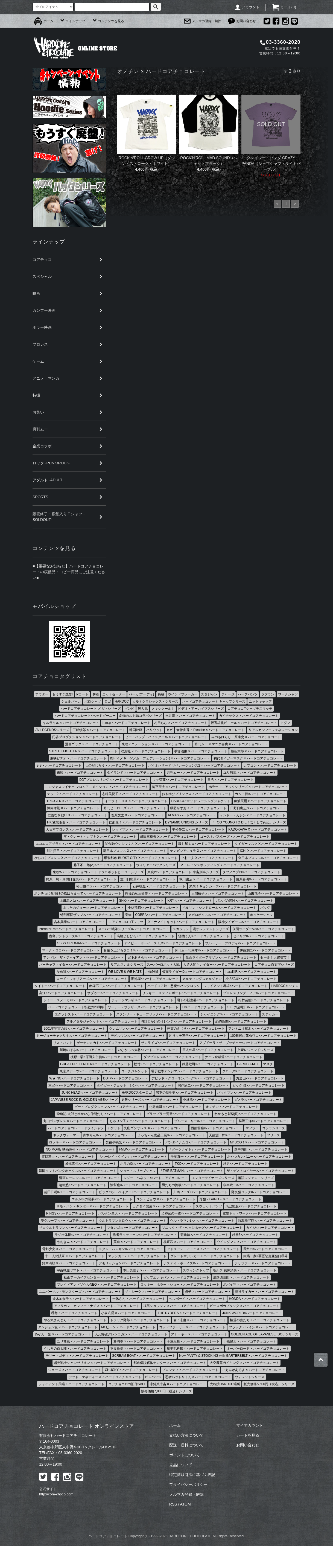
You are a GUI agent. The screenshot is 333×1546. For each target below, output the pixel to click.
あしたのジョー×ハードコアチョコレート (93, 908)
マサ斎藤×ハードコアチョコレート (178, 780)
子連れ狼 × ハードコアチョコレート (193, 1341)
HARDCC (122, 701)
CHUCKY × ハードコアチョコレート (131, 1370)
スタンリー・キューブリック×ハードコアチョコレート (156, 1014)
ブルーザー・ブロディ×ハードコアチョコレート (240, 943)
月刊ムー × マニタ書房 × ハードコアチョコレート (231, 744)
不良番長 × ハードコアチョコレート (136, 1348)
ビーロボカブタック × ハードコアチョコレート (244, 1306)
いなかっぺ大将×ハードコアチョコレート (148, 1050)
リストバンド (63, 1043)
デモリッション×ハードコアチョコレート (129, 1263)
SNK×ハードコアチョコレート (141, 900)
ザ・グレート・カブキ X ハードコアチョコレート (99, 836)
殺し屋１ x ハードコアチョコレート (204, 844)
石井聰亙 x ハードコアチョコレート (159, 886)
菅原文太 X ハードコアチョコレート (137, 815)
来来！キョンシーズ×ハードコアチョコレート (223, 886)
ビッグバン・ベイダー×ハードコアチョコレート (134, 1192)
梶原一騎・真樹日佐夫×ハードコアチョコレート (81, 879)
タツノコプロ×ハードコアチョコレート (251, 872)
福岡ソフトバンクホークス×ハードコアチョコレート (77, 1171)
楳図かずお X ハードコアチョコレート (198, 808)
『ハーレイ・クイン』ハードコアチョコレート (132, 1156)
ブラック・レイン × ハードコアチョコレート (262, 1327)
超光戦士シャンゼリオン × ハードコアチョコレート (92, 1363)
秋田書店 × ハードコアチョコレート (205, 879)
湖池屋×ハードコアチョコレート (155, 979)
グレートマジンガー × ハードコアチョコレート (205, 1256)
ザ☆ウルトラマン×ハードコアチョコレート (71, 1228)
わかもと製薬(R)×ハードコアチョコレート (245, 1114)
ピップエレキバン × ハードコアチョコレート (176, 1277)
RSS (173, 1504)
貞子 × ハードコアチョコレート (208, 1292)
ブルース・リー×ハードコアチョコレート (204, 1121)
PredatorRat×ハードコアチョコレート (67, 929)
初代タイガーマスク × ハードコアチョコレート (248, 758)
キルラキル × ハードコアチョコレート (71, 723)
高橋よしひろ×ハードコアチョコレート (145, 936)
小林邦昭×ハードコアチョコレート (153, 908)
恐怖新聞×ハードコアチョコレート (241, 1021)
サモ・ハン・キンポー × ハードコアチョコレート (92, 1206)
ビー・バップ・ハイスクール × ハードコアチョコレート (166, 737)
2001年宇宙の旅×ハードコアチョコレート (75, 1028)
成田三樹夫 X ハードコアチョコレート (168, 836)
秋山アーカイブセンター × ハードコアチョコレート (102, 1277)
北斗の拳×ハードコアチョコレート (145, 1164)
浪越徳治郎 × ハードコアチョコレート (241, 1277)
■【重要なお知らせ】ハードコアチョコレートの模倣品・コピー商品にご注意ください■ (69, 572)
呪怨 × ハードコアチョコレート (74, 1313)
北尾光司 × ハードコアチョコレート (175, 1107)
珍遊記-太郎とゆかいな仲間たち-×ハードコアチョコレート (100, 1114)
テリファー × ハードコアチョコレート (263, 1263)
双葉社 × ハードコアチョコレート (146, 751)
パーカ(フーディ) (141, 694)
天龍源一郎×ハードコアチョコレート (236, 1135)
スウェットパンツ (209, 1206)
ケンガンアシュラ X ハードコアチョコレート (203, 851)
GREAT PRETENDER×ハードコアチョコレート (95, 1064)
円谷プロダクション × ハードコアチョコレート (87, 737)
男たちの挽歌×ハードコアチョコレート (191, 1185)
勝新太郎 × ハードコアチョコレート (257, 751)
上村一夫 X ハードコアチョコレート (208, 858)
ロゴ (107, 701)
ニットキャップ (260, 701)
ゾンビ (129, 709)
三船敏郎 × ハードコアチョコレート (99, 730)
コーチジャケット (134, 1071)
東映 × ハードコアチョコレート (80, 773)
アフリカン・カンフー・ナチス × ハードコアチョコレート (97, 1306)
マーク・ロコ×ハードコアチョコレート (71, 950)
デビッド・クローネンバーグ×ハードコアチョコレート (191, 1078)
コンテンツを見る (108, 21)
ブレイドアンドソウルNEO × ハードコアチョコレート (97, 1284)
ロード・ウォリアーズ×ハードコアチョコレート (91, 979)
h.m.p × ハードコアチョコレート (127, 723)
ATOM (185, 1504)
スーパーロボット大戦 (163, 964)
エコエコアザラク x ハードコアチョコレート (68, 844)
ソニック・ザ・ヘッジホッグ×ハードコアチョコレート (202, 1228)
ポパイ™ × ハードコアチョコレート (249, 1284)
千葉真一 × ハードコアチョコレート (197, 1156)
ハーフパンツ (248, 694)
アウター (41, 694)
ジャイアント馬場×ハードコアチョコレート (235, 986)
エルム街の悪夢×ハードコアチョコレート (102, 1199)
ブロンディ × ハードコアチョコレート (190, 1370)
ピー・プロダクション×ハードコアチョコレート (109, 1107)
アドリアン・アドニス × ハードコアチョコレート (203, 1249)
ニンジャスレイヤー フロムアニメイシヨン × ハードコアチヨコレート (96, 787)
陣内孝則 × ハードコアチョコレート (73, 808)
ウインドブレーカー (182, 694)
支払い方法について (186, 1435)
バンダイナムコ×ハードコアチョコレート (195, 1142)
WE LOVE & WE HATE (125, 972)
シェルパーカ (71, 701)
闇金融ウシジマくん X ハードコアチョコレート (140, 844)
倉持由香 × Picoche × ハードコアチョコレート (210, 730)
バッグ (265, 908)
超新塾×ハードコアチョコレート (83, 1185)
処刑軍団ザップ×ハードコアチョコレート (90, 915)
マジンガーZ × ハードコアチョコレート (137, 1256)
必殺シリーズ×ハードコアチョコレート (150, 1100)
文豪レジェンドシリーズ (255, 1050)
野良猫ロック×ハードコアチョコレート (260, 1192)
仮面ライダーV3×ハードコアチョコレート (263, 929)
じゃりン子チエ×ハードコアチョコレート (140, 1121)
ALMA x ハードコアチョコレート (192, 815)
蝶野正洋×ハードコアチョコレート (264, 1121)
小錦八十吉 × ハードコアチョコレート (178, 1384)
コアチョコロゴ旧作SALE (127, 1384)
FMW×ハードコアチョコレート (142, 1149)
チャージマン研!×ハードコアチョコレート (142, 1000)
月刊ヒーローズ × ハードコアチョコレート (135, 808)
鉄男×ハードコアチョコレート (245, 1164)
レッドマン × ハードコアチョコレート (140, 829)
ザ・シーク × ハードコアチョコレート (153, 1292)
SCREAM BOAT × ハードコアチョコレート (144, 1356)
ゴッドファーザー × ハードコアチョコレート (192, 1327)
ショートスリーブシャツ (138, 1171)
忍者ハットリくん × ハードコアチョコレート (198, 1377)
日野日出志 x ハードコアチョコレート (258, 808)
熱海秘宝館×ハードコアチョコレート (265, 1220)
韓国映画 (135, 730)
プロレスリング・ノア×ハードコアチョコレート (258, 993)
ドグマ (285, 723)
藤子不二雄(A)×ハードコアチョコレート (103, 865)
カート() (284, 7)
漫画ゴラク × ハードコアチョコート (91, 744)
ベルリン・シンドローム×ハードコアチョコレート (219, 908)
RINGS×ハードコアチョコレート (70, 1213)
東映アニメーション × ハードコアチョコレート (156, 744)
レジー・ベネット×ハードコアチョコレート (156, 1178)
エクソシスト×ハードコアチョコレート (83, 1014)
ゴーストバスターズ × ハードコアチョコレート (235, 836)
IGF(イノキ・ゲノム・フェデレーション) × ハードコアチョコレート (160, 758)
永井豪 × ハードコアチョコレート (190, 716)
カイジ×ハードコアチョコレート (270, 1228)
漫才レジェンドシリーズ (211, 929)
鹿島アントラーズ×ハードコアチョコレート (81, 936)
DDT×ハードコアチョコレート (125, 1078)
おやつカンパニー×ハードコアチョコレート (259, 1156)
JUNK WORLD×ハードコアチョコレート (252, 1313)
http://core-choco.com (56, 1494)
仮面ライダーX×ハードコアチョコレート (192, 972)
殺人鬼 (143, 709)
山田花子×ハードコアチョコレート (273, 893)
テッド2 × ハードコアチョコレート (72, 794)
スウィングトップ (196, 1270)
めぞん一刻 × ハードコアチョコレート (63, 1334)
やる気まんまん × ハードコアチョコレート (75, 1320)
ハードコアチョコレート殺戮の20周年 (76, 1007)
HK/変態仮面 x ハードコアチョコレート (76, 822)
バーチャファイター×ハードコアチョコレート (73, 964)
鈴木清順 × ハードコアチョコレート (68, 1263)
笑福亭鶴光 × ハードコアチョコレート (134, 1142)
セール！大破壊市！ (275, 957)
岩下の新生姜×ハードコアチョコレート (206, 1000)
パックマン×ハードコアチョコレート (244, 1092)
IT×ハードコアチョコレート (202, 1007)
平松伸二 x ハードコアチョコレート (198, 829)
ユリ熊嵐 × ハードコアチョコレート (249, 773)
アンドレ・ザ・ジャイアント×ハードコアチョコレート (83, 957)
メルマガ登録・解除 (202, 21)
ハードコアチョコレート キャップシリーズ (213, 701)
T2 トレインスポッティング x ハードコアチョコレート (219, 865)
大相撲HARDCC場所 (225, 1384)
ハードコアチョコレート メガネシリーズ (91, 709)
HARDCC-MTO (248, 1064)
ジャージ (227, 694)
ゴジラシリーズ (273, 1128)
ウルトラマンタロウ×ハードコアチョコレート (132, 1220)
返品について (180, 1465)
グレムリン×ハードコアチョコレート (136, 1028)
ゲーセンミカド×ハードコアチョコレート (107, 1043)
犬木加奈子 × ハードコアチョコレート (80, 1299)
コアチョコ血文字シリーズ (274, 964)
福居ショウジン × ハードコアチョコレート (174, 1306)
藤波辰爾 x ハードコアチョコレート (260, 801)
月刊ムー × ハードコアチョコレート (193, 773)
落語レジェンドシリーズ (256, 1178)
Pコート (82, 694)
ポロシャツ (92, 701)
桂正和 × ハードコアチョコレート (188, 1242)
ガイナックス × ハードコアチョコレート (249, 716)
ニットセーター (113, 694)
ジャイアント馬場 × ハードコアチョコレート (72, 1384)
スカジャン (181, 929)
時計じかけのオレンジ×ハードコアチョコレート (176, 1021)
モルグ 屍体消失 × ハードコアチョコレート (244, 1270)
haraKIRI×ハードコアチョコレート (251, 972)
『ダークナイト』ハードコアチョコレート (199, 1149)
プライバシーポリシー (188, 1484)
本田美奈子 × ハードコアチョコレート (151, 1270)
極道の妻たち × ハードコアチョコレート (260, 1320)
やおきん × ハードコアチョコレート (83, 1242)
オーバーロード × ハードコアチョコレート (258, 1348)
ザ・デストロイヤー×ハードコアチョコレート (260, 1171)
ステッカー (270, 1014)
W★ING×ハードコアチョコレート (74, 1078)
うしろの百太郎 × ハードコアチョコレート (75, 1348)
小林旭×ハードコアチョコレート (207, 1100)
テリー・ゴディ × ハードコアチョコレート (77, 1356)
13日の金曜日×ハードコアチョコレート (256, 1007)
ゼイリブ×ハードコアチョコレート (258, 936)
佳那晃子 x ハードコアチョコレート (135, 822)
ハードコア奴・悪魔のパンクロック (173, 986)
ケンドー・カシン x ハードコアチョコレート (253, 815)
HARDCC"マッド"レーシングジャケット (200, 801)
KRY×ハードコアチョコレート (190, 900)
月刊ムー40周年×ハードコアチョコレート (205, 950)
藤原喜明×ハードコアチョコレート (261, 879)
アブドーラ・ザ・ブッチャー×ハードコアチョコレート (239, 1043)
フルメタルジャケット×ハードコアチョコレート (101, 1021)
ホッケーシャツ (261, 915)
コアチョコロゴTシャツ (126, 922)
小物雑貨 (151, 972)
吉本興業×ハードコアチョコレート (79, 922)
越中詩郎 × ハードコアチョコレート (260, 1149)
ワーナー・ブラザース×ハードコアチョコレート (143, 1007)
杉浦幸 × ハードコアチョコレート (138, 1341)
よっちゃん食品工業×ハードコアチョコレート (171, 1135)
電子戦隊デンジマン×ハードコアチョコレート (184, 1071)
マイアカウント (249, 1425)
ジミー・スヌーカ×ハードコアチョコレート (75, 1000)
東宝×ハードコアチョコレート (70, 1085)
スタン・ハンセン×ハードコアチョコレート (131, 1249)
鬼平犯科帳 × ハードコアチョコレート (195, 1348)
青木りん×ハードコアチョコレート (108, 1135)
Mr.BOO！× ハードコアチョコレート (257, 1142)
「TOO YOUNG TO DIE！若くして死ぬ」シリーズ (249, 822)
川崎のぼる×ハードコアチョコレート (87, 1050)
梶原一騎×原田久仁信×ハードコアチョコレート (105, 1057)
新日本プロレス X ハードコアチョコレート (134, 851)
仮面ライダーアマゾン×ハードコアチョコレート (221, 957)
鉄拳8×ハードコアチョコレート (255, 1235)
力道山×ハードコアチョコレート (260, 1078)
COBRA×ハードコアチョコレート (160, 915)
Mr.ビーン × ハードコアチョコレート (128, 1327)
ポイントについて (184, 1455)
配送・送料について (186, 1445)
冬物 (95, 694)
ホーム (43, 21)
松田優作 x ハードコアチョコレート (102, 886)
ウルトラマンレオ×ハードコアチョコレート (202, 1220)
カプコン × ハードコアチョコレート (270, 765)
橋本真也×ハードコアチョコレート (90, 1164)
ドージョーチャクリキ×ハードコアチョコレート (71, 1036)
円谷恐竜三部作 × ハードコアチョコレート (156, 893)
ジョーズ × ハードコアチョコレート (74, 1370)
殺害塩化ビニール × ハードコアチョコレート (244, 723)
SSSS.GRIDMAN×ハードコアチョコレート (88, 943)
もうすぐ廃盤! (62, 694)
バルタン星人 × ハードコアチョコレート (128, 1213)
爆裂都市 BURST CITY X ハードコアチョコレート (140, 858)
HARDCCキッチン (285, 986)
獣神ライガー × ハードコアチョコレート (264, 1292)
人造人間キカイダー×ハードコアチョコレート (217, 964)
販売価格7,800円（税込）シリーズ (166, 1391)
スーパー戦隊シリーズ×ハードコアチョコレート (133, 929)
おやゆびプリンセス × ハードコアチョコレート (196, 794)
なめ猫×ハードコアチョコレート (80, 972)
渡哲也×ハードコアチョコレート (134, 1185)
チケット (113, 1128)
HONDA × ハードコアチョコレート (254, 1299)
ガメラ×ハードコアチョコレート (258, 1100)
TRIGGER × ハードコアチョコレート (73, 801)
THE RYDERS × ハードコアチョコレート (188, 1313)
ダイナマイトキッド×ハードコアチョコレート (181, 922)
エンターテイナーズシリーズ (213, 1178)
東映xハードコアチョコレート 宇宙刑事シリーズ (183, 872)
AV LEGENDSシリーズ (52, 730)
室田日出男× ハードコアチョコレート (148, 879)
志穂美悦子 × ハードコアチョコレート (130, 794)
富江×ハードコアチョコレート (61, 993)
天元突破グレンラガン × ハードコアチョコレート (131, 1334)
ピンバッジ (153, 1377)
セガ (169, 730)
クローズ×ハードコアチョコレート (247, 1071)
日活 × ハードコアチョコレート (230, 780)
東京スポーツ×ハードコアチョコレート (88, 1071)
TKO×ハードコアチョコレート (197, 1164)
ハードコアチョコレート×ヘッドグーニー (85, 716)
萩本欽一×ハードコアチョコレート (248, 1185)
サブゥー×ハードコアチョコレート (112, 993)
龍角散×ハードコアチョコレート (204, 1235)
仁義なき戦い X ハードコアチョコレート (77, 815)
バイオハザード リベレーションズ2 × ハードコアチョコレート (194, 765)
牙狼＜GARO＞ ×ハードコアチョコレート (230, 1199)
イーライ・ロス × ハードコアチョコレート (136, 801)
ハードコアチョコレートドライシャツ (76, 1128)
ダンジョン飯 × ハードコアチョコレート (68, 1327)
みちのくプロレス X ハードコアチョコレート (67, 858)
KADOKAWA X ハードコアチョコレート (257, 829)
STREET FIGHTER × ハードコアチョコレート (83, 751)
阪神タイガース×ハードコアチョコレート (248, 922)
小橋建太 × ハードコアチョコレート (249, 1341)
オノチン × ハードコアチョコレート (232, 1107)
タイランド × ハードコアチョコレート (135, 773)
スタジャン (209, 694)
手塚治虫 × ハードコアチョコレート (200, 751)
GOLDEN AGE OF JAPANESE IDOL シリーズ (264, 1334)
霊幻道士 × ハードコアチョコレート (68, 1156)
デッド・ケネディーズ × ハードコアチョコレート (105, 1377)
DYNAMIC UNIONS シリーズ (186, 822)
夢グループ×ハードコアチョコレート (68, 1220)
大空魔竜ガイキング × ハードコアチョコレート (244, 1363)
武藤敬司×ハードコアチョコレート (207, 1064)
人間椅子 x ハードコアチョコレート (217, 893)
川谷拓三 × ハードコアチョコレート (73, 851)
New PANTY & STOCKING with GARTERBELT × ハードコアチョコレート (233, 1356)
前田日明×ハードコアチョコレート (69, 1192)
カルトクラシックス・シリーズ (155, 701)
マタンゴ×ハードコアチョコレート (132, 1228)
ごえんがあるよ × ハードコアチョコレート (253, 1370)
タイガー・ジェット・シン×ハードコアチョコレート (135, 1085)
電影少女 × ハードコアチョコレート (68, 1249)
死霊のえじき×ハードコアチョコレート (196, 1028)
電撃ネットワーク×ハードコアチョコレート (255, 1213)
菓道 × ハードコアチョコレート (136, 1242)
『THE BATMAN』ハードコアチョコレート (191, 1171)
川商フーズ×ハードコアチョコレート (200, 1192)
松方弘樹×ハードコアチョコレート (251, 979)
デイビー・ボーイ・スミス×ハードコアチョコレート (162, 943)
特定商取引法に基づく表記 (192, 1474)
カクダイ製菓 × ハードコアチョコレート (162, 1206)
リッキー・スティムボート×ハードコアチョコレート (181, 993)
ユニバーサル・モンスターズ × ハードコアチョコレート (80, 1292)
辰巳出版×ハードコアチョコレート (251, 1206)
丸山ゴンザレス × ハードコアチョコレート (74, 1121)
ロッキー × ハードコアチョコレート (75, 1142)
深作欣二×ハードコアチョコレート (203, 1085)
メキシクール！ (162, 709)
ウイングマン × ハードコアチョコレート (246, 1242)
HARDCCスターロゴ (137, 1092)
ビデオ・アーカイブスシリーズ (201, 709)
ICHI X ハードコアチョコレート (263, 851)
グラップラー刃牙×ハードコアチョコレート (178, 1114)
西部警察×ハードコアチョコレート (216, 1128)
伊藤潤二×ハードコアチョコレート (265, 950)
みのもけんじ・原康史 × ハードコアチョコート (246, 737)
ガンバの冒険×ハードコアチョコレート (244, 900)
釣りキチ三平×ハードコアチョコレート (198, 1036)
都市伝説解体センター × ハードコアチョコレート (169, 1363)
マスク (268, 1064)
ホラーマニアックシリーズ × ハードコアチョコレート (248, 787)
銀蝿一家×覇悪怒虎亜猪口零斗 (265, 1256)
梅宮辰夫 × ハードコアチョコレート (178, 787)
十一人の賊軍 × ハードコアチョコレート (75, 1256)
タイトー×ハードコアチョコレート (60, 986)
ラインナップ (72, 21)
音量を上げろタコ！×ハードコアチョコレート (137, 950)
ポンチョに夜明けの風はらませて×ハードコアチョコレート (77, 893)
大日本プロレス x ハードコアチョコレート (77, 829)
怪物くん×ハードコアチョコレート (203, 936)
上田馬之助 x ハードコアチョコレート (88, 900)
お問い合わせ (242, 21)
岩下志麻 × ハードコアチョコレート (199, 1320)
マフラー (252, 1128)
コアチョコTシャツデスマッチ (249, 709)
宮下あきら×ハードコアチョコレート (155, 957)
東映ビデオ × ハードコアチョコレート (78, 758)
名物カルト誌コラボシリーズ (140, 716)
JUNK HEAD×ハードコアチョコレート (90, 1092)
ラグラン (267, 694)
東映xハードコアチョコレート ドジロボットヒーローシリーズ (98, 872)
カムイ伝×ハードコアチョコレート (260, 794)
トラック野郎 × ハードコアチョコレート (140, 1320)
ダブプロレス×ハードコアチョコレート (172, 1057)
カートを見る (247, 1435)
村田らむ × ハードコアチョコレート (180, 723)
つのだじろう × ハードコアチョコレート (115, 765)
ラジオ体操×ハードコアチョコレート (82, 1235)
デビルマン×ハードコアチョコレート (138, 1036)
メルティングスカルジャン (202, 979)
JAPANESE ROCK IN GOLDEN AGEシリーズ (84, 1100)
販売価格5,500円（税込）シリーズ (269, 1384)
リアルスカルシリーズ (126, 964)
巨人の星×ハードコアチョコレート (207, 1050)
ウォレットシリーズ (249, 1377)
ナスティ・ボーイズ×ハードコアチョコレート (197, 1263)
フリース (273, 1135)
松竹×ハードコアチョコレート (156, 1064)
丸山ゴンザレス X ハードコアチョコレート (155, 1128)
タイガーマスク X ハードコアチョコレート (266, 844)
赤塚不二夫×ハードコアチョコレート (116, 986)
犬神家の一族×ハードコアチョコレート (190, 1213)
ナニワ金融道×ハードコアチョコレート (233, 1057)
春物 (128, 915)
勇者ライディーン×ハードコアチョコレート (145, 1235)
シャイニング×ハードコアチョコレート (229, 1014)
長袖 (161, 694)
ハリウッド (154, 730)
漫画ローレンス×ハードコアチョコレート (89, 1178)
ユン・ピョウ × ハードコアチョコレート (166, 1199)
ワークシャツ (288, 694)
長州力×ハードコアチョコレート (267, 1249)
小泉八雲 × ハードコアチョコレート (127, 1313)
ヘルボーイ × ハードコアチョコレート (197, 1299)
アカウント (247, 7)
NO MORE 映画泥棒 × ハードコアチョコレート (80, 1149)
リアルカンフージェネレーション (273, 730)
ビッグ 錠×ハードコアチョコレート (258, 1085)
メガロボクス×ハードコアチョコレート (217, 915)
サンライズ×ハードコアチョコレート (168, 1043)
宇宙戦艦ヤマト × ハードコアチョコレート (88, 1270)
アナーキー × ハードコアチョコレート (199, 1334)
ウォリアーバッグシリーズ (156, 865)
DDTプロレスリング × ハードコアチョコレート (114, 780)
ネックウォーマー (66, 1135)
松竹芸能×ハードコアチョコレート (264, 1000)
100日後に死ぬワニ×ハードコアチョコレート (263, 1036)
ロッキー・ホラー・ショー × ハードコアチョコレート (180, 1284)
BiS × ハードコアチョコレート (58, 765)
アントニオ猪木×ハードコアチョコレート (258, 1028)
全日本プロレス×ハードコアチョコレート (268, 858)
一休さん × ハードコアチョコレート (138, 1299)
